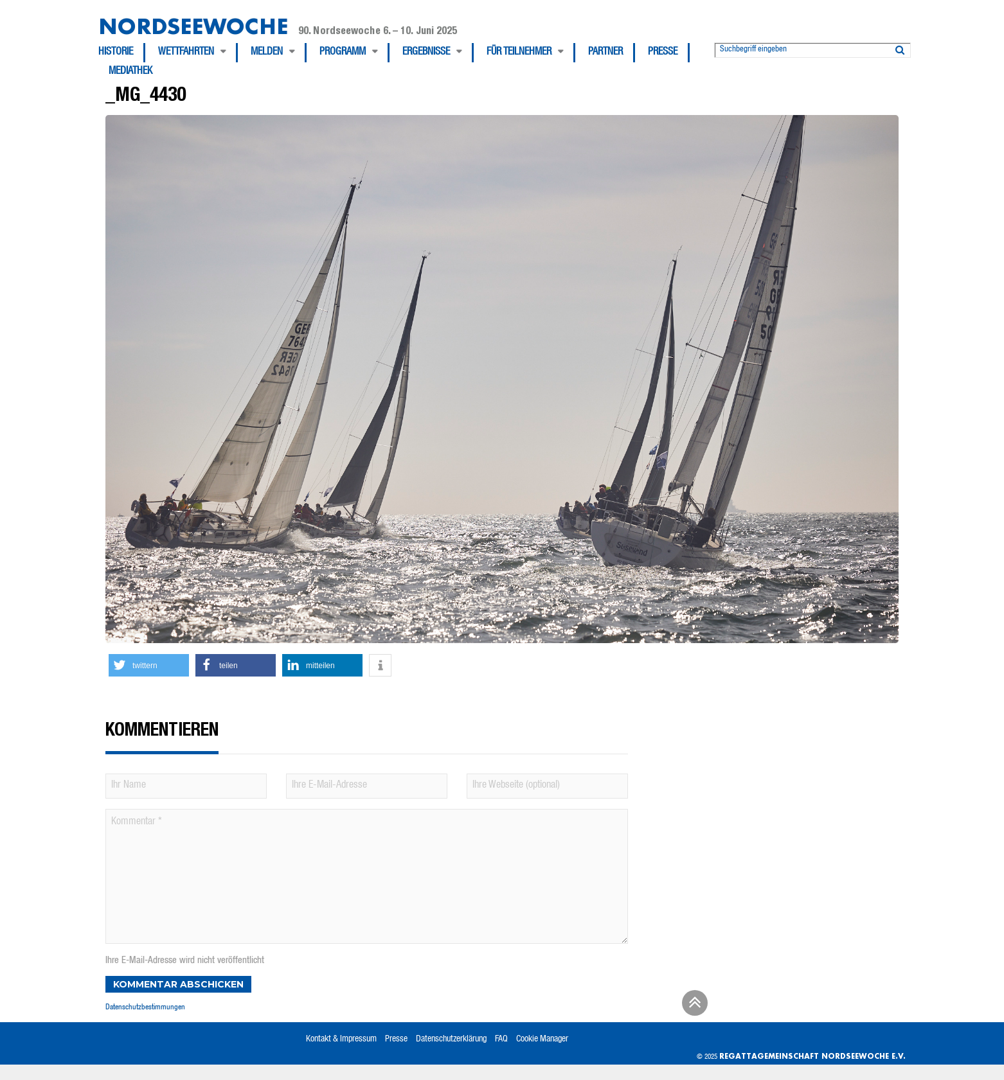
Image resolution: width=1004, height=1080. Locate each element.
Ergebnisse (426, 53)
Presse (662, 53)
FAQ (501, 1039)
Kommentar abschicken (178, 984)
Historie (115, 53)
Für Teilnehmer (519, 53)
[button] (149, 665)
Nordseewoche (193, 26)
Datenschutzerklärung (451, 1039)
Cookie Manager (542, 1039)
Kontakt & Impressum (341, 1039)
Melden (267, 53)
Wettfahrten (186, 53)
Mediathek (130, 72)
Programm (342, 53)
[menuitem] (121, 52)
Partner (605, 53)
